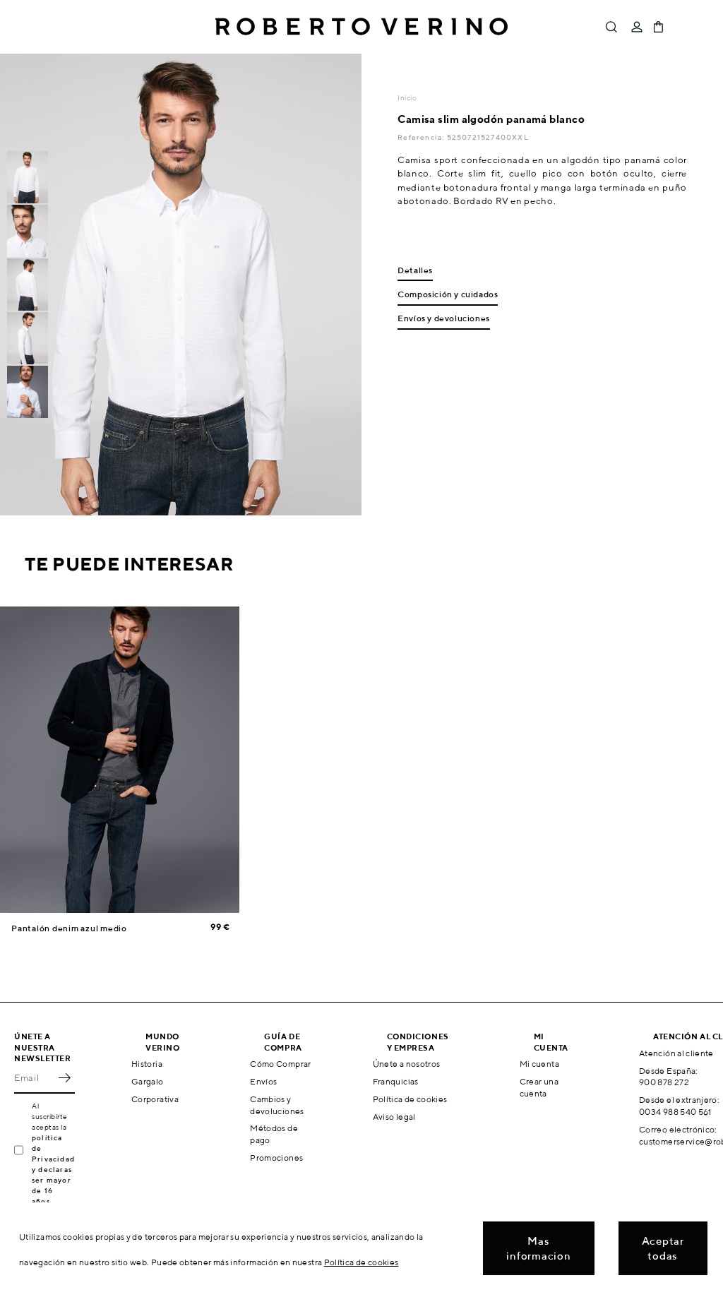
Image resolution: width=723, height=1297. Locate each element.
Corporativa (155, 1099)
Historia (146, 1063)
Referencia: (422, 137)
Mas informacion (538, 1248)
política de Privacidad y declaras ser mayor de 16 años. (53, 1169)
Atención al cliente (676, 1053)
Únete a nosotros (407, 1063)
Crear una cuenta (539, 1087)
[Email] (34, 1078)
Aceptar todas (663, 1248)
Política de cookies (410, 1099)
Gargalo (147, 1081)
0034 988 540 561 (675, 1111)
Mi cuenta (539, 1063)
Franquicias (396, 1081)
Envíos (263, 1081)
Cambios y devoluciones (277, 1105)
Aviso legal (394, 1116)
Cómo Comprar (280, 1063)
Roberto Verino (361, 27)
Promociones (276, 1157)
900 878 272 (664, 1082)
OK (64, 1078)
